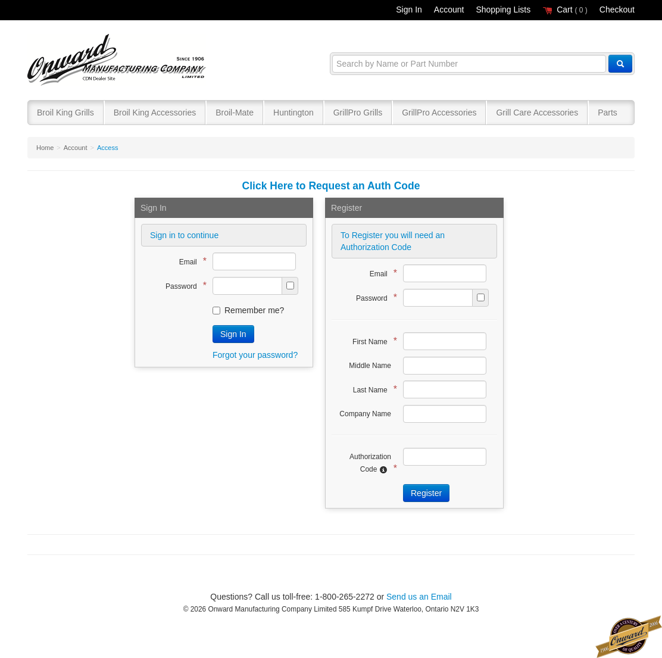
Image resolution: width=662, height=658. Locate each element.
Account (449, 9)
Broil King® (118, 60)
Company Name (365, 414)
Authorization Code (370, 463)
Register (426, 493)
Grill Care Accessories (537, 112)
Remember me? (248, 310)
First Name (371, 341)
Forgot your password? (255, 355)
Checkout (617, 9)
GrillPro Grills (357, 112)
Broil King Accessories (155, 112)
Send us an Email (419, 596)
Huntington (293, 112)
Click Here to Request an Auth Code (331, 186)
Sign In (409, 9)
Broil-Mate (235, 112)
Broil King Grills (65, 112)
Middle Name (370, 365)
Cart (565, 9)
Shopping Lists (503, 9)
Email (190, 261)
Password (183, 285)
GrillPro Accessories (439, 112)
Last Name (372, 389)
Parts (607, 112)
